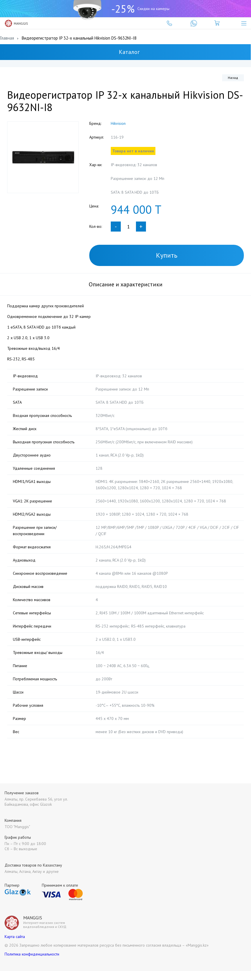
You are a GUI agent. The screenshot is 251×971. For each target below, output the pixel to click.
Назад (233, 77)
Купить (166, 255)
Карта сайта (15, 936)
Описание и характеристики (126, 284)
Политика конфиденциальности (32, 954)
